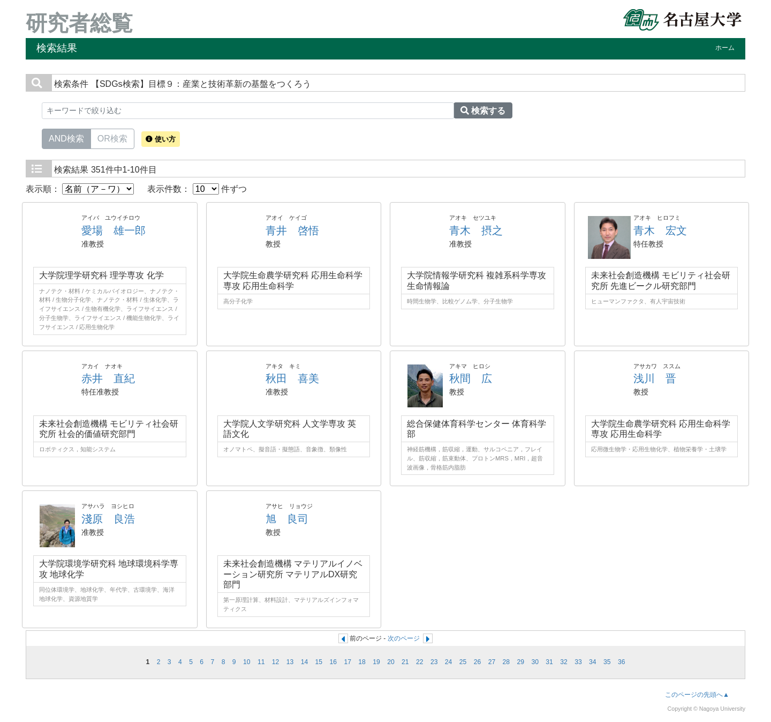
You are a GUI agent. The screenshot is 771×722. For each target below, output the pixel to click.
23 (434, 662)
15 (319, 662)
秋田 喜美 (292, 378)
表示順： (80, 189)
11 (261, 662)
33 (578, 662)
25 (463, 662)
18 (362, 662)
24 (448, 662)
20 (391, 662)
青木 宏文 (660, 230)
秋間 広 (470, 378)
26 (477, 662)
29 (520, 662)
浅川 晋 (654, 378)
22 (420, 662)
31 (549, 662)
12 (275, 662)
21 (405, 662)
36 (621, 662)
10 (247, 662)
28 (506, 662)
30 (535, 662)
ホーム (725, 47)
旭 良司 (287, 519)
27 (492, 662)
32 (564, 662)
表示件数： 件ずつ (197, 189)
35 (607, 662)
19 (376, 662)
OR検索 (112, 137)
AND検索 (66, 137)
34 (592, 662)
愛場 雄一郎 (113, 230)
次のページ (404, 638)
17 (347, 662)
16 (333, 662)
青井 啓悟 (292, 230)
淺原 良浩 (108, 519)
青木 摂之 (476, 230)
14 (304, 662)
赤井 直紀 (108, 378)
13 (290, 662)
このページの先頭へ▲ (697, 694)
